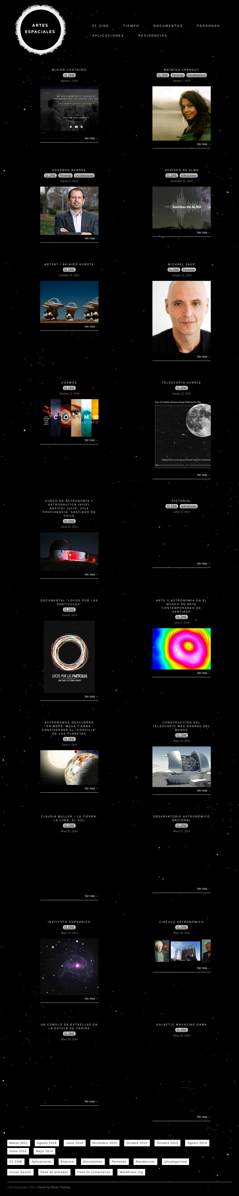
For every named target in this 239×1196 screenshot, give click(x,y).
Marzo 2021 (19, 1143)
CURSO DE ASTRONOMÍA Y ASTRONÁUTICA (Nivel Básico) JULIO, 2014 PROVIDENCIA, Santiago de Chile (69, 508)
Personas (208, 26)
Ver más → (91, 138)
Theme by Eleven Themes (53, 1187)
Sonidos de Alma (182, 170)
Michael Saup (181, 264)
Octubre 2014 (167, 1143)
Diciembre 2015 (105, 1143)
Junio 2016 (74, 1143)
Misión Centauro (69, 69)
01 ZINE (100, 26)
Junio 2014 (18, 1151)
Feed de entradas (54, 1172)
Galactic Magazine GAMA (181, 1024)
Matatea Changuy (181, 69)
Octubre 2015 (137, 1143)
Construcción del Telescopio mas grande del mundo (182, 726)
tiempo (131, 26)
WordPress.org (131, 1172)
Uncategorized (197, 75)
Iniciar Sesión (20, 1172)
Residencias (152, 35)
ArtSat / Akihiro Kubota (69, 264)
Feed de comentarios (93, 1172)
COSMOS (69, 382)
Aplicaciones (108, 35)
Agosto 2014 (197, 1143)
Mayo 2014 (44, 1151)
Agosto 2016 (47, 1143)
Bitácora (67, 1161)
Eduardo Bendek (69, 170)
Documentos (168, 26)
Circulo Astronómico (181, 922)
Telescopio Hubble (181, 382)
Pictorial (182, 500)
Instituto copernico (69, 922)
